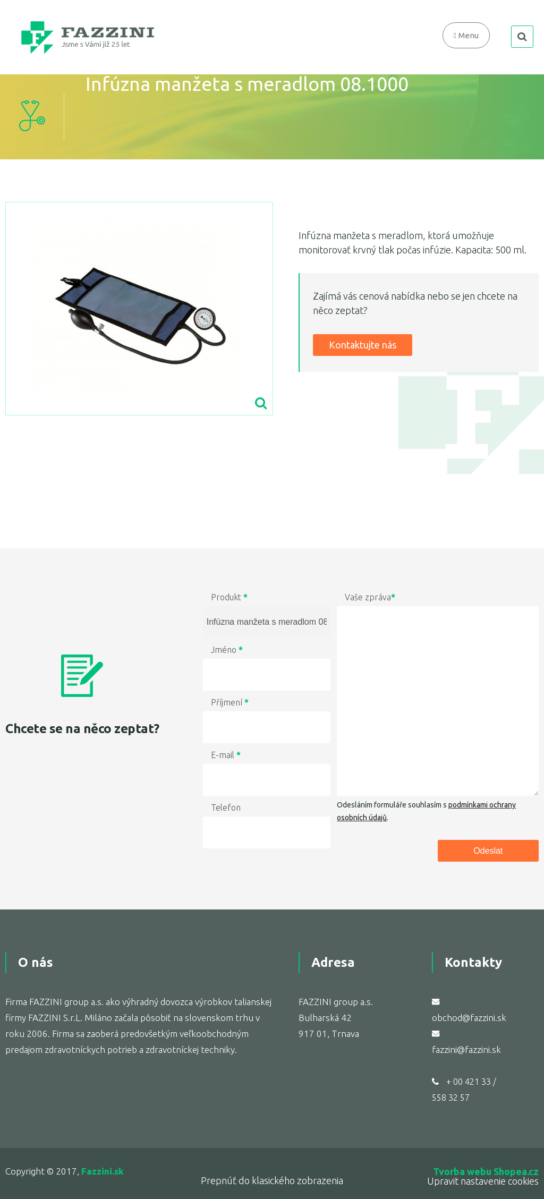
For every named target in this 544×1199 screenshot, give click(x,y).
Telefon (226, 807)
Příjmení (230, 702)
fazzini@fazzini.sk (466, 1049)
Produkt (229, 597)
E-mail (226, 755)
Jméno (227, 649)
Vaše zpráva (370, 597)
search (522, 36)
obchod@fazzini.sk (469, 1018)
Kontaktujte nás (362, 344)
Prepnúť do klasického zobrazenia (272, 1180)
